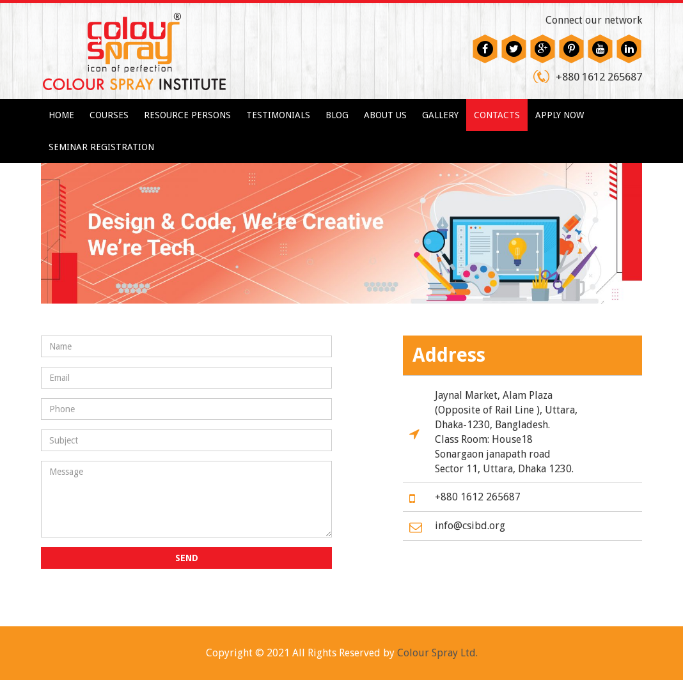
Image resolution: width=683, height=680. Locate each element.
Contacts (497, 115)
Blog (337, 115)
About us (385, 115)
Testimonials (278, 115)
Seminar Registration (101, 147)
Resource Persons (187, 115)
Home (61, 115)
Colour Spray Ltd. (437, 653)
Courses (109, 115)
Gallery (440, 115)
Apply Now (559, 115)
